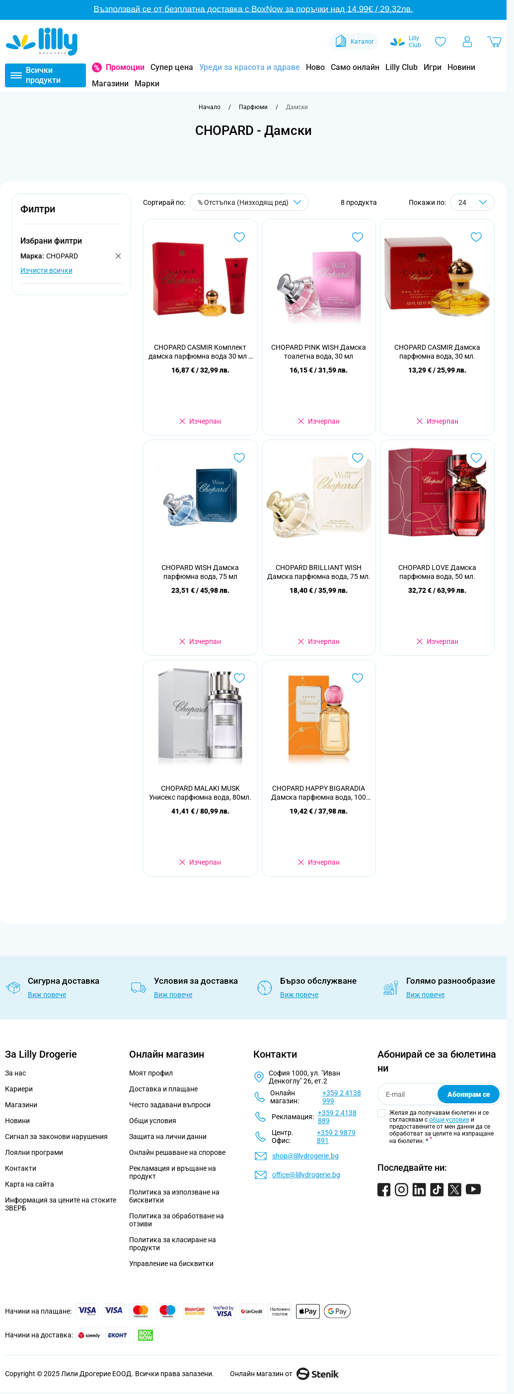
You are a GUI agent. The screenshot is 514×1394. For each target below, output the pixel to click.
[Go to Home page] (41, 42)
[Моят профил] (467, 41)
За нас (15, 1073)
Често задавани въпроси (170, 1105)
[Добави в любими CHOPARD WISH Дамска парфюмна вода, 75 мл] (239, 458)
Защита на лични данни (168, 1137)
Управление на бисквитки (171, 1263)
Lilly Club (401, 67)
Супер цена (171, 67)
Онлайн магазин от (284, 1373)
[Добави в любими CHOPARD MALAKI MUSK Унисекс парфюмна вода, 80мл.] (239, 678)
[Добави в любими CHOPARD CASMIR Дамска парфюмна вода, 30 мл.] (476, 237)
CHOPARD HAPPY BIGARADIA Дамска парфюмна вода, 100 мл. (318, 793)
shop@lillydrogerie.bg (305, 1156)
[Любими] (440, 41)
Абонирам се (468, 1094)
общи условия (449, 1119)
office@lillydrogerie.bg (306, 1175)
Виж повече (47, 995)
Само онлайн (355, 67)
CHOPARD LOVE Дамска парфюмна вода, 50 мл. (437, 572)
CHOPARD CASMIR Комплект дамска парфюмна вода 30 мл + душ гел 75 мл (200, 352)
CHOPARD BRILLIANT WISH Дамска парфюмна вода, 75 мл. (318, 572)
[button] (71, 214)
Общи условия (152, 1121)
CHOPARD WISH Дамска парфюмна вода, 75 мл (200, 572)
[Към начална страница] (209, 107)
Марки (147, 83)
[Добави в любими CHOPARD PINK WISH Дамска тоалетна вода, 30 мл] (357, 237)
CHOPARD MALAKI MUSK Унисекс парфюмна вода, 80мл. (200, 792)
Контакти (20, 1168)
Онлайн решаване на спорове (177, 1152)
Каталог (354, 41)
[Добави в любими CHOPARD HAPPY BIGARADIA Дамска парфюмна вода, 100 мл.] (357, 678)
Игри (432, 67)
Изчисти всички (46, 270)
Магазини (110, 83)
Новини (461, 67)
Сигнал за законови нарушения (56, 1137)
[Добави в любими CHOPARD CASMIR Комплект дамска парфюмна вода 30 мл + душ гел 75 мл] (239, 237)
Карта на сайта (29, 1184)
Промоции (125, 67)
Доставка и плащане (163, 1089)
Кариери (19, 1089)
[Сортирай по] (249, 202)
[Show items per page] (472, 202)
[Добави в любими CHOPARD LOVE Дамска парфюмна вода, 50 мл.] (476, 458)
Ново (315, 67)
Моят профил (151, 1073)
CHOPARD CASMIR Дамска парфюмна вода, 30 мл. (437, 351)
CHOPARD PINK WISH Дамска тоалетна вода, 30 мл (318, 351)
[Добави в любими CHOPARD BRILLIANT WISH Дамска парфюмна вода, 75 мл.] (357, 458)
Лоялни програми (34, 1152)
